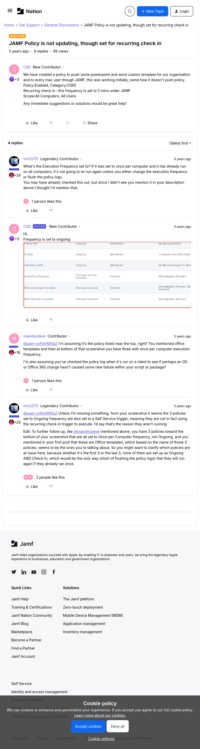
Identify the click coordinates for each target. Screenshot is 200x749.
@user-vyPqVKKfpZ (40, 343)
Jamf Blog (19, 623)
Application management (84, 623)
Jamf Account (23, 656)
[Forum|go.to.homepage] (29, 11)
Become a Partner (26, 640)
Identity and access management (39, 692)
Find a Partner (23, 648)
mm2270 (30, 159)
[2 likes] (44, 477)
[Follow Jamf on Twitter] (13, 572)
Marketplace (21, 632)
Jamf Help (20, 599)
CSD (27, 67)
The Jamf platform (78, 599)
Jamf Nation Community (31, 615)
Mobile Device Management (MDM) (93, 615)
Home (9, 25)
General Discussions (61, 25)
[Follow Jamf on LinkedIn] (23, 571)
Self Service (21, 683)
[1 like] (42, 201)
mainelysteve (34, 336)
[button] (10, 12)
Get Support (29, 25)
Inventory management (82, 632)
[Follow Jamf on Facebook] (53, 571)
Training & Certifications (31, 607)
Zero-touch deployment (83, 607)
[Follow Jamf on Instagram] (43, 571)
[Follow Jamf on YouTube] (33, 572)
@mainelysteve (86, 431)
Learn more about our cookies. (100, 715)
